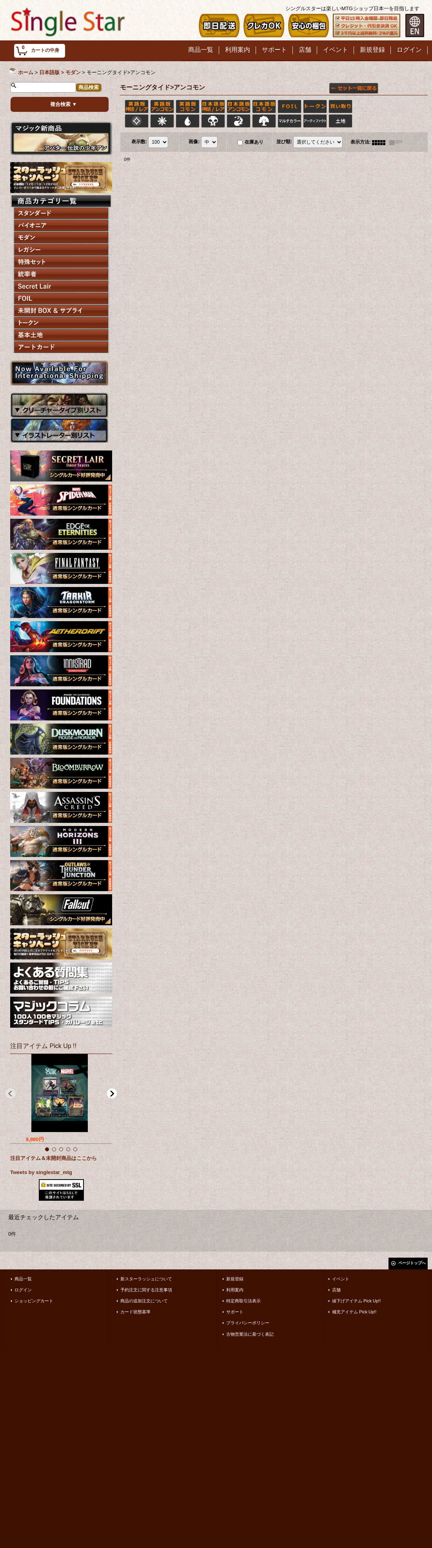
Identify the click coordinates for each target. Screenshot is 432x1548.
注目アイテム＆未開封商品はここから (53, 1158)
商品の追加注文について (144, 1300)
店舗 (336, 1289)
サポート (234, 1311)
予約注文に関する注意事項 (146, 1289)
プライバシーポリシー (247, 1322)
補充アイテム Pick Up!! (354, 1311)
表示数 (139, 142)
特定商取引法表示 (243, 1300)
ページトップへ (412, 1263)
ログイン (23, 1289)
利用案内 (234, 1289)
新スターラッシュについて (146, 1278)
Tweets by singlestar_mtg (41, 1172)
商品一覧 (23, 1278)
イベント (340, 1278)
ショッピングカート (34, 1300)
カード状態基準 (135, 1311)
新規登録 (234, 1278)
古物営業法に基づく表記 (250, 1334)
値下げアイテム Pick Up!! (356, 1300)
